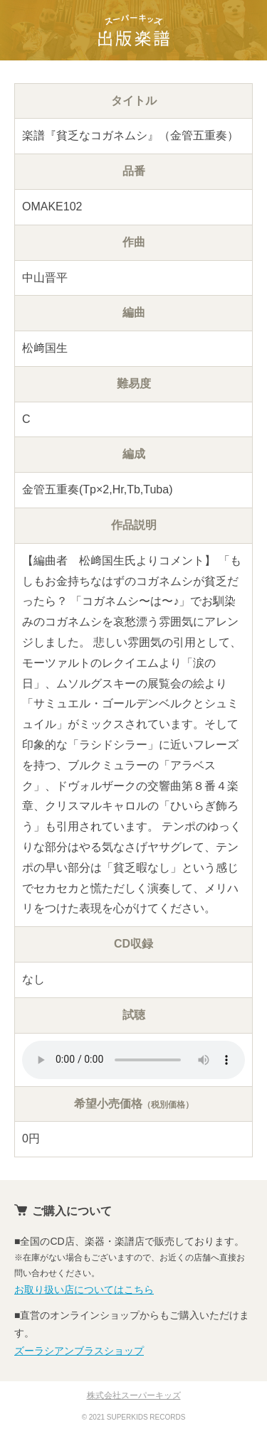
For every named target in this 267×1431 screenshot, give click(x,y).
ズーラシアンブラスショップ (79, 1350)
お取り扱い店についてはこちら (84, 1289)
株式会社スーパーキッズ (134, 1395)
